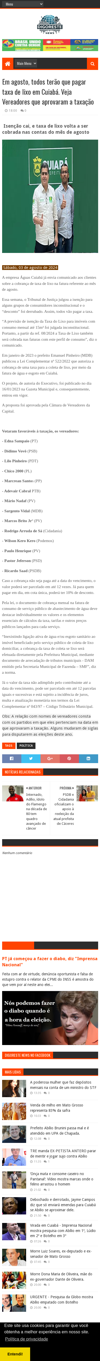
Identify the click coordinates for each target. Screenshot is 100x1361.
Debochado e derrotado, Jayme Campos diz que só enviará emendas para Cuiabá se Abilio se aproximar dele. (63, 1204)
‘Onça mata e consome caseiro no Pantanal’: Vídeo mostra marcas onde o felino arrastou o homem (61, 1179)
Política (26, 745)
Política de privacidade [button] (26, 1339)
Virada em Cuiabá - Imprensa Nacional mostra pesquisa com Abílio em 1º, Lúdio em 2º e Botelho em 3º (63, 1230)
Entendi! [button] (15, 1354)
